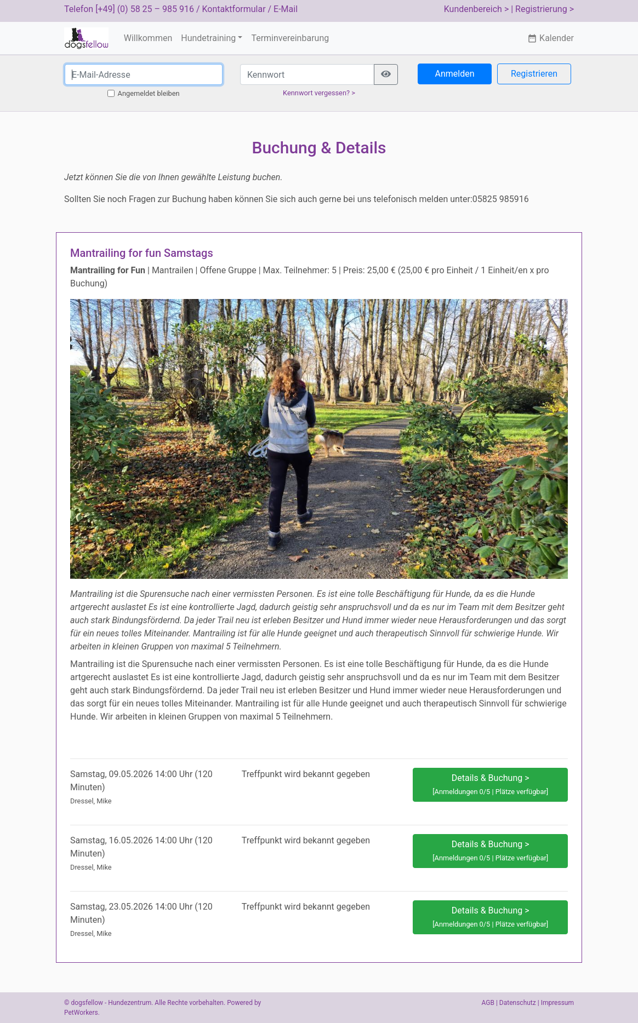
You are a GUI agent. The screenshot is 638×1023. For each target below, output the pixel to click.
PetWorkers (81, 1012)
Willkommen (148, 38)
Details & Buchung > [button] (490, 784)
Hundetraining (208, 38)
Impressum (557, 1003)
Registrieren (534, 73)
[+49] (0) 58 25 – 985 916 (144, 9)
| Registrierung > (542, 9)
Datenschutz (517, 1003)
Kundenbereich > (476, 9)
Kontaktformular (234, 9)
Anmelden (454, 73)
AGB (488, 1003)
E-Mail (286, 9)
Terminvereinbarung (290, 38)
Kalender (550, 38)
